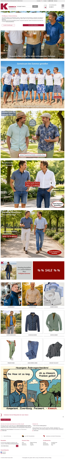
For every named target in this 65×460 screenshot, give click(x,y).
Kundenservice (46, 453)
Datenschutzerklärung (10, 21)
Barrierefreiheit (46, 457)
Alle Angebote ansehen (5, 432)
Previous (1, 423)
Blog (52, 457)
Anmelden (38, 0)
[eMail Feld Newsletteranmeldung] (8, 458)
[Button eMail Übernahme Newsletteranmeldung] (17, 458)
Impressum (24, 456)
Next (63, 423)
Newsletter (3, 453)
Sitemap (31, 456)
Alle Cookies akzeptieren (33, 25)
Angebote (32, 457)
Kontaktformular (54, 455)
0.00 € (54, 6)
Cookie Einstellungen (8, 25)
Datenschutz (24, 457)
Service (44, 455)
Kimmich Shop (25, 453)
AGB (23, 455)
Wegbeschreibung (33, 455)
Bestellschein (45, 456)
